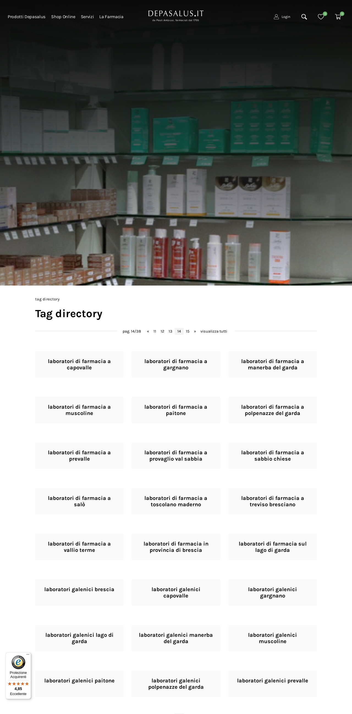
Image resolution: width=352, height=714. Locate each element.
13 (170, 331)
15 (187, 331)
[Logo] (176, 15)
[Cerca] (304, 17)
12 (162, 331)
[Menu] (27, 655)
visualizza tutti (213, 331)
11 (154, 331)
